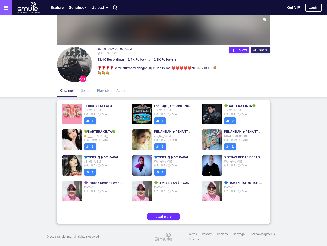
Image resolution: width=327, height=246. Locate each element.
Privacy (207, 234)
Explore (57, 8)
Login (313, 8)
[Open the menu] (6, 7)
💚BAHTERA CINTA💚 (240, 106)
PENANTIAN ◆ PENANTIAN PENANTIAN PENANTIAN (173, 131)
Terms (193, 234)
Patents (194, 239)
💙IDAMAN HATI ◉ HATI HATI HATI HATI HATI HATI (243, 183)
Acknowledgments (263, 234)
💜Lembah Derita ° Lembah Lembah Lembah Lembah (103, 183)
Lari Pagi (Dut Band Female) (173, 106)
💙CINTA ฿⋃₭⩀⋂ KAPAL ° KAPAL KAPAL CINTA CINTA (103, 157)
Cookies (222, 234)
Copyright (239, 234)
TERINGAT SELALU (98, 106)
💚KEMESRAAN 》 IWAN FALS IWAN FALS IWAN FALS (173, 183)
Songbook (77, 8)
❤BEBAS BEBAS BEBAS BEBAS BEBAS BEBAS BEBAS (243, 157)
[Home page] (28, 8)
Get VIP (293, 8)
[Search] (115, 8)
